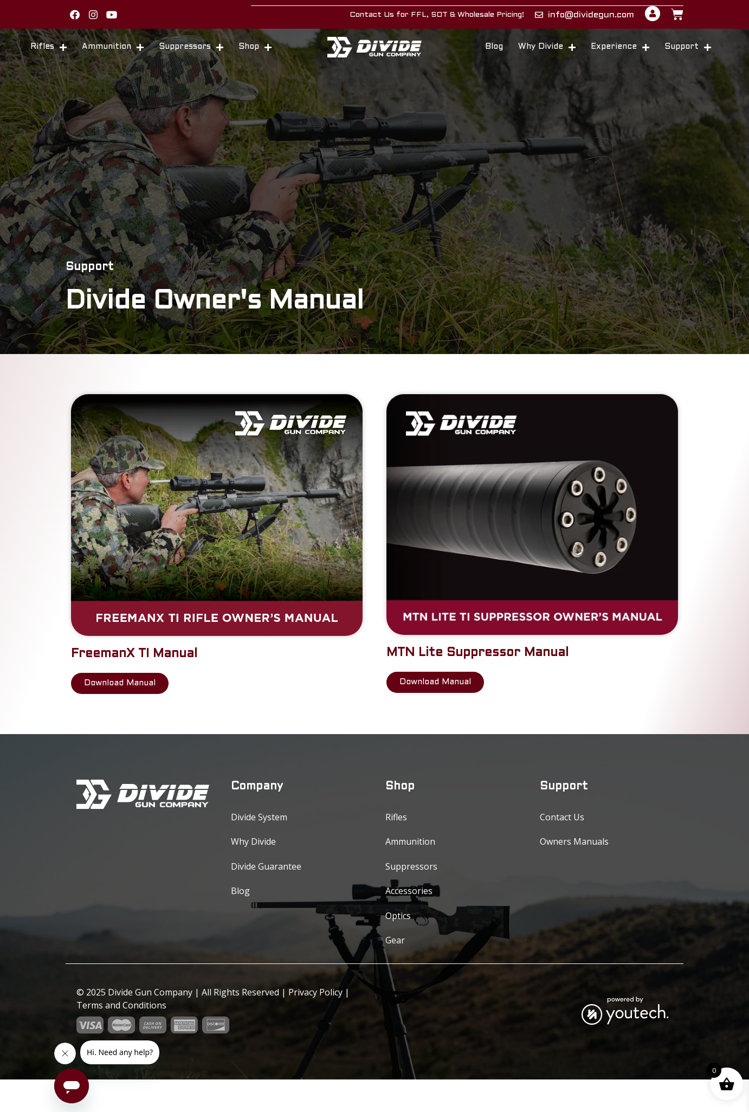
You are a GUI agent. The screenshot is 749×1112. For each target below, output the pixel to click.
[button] (79, 19)
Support (687, 55)
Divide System (259, 827)
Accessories (408, 914)
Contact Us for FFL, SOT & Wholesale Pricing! (437, 18)
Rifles (48, 55)
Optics (398, 942)
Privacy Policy (315, 1025)
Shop (255, 55)
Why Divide (547, 55)
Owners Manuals (574, 856)
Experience (620, 55)
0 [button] (714, 1070)
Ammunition (113, 55)
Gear (395, 970)
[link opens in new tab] (79, 19)
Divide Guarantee (266, 885)
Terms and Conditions (121, 1038)
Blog (494, 55)
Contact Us (562, 827)
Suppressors (191, 55)
